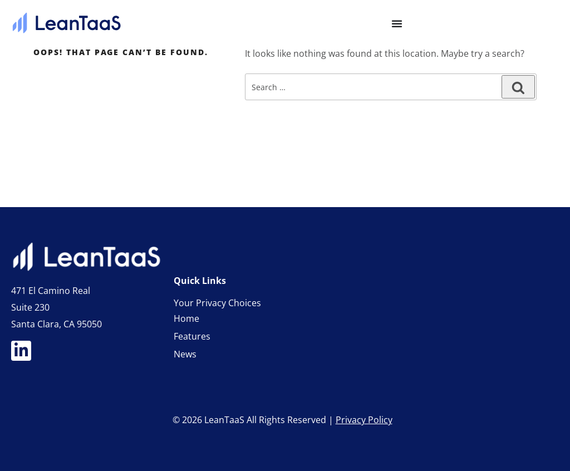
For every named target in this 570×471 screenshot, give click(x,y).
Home (186, 318)
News (185, 354)
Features (192, 336)
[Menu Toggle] (396, 23)
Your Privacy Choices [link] (217, 303)
